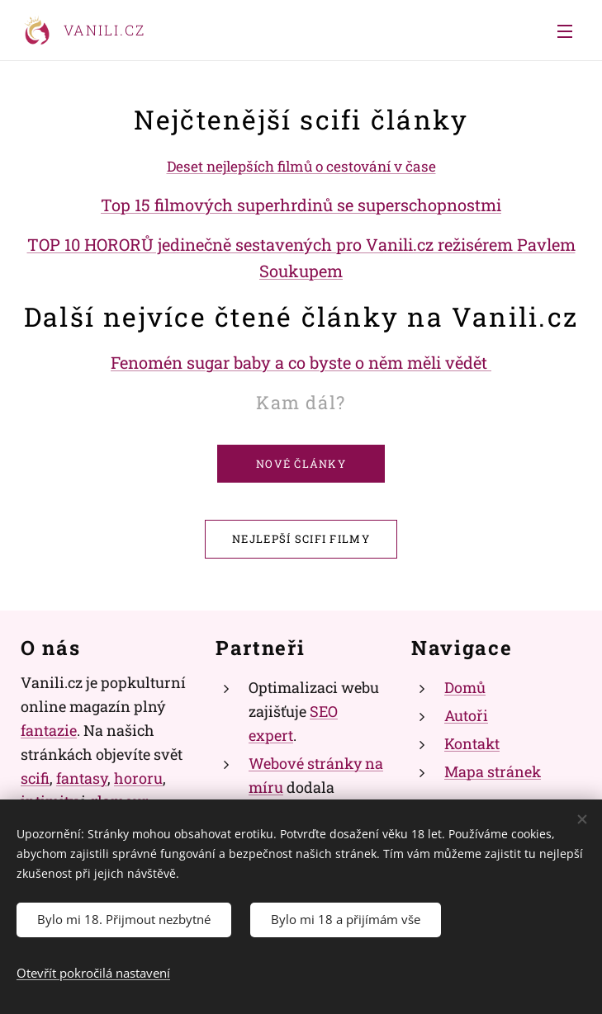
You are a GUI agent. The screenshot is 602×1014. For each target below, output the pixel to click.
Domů (465, 687)
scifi (35, 777)
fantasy (81, 777)
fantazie (49, 730)
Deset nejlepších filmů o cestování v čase (301, 166)
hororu (138, 777)
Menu (564, 31)
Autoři (466, 715)
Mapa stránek (492, 771)
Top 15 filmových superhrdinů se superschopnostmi (301, 204)
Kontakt (472, 743)
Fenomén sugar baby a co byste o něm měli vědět (301, 362)
